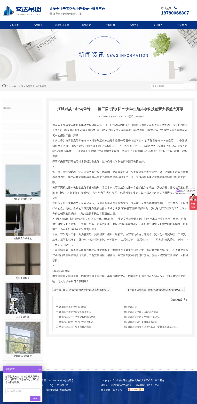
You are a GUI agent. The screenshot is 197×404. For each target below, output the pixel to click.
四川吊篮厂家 (23, 317)
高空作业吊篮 (62, 25)
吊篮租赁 (38, 25)
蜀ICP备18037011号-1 (122, 385)
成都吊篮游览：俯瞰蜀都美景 (142, 321)
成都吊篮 (132, 307)
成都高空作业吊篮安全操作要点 (75, 312)
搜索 (189, 86)
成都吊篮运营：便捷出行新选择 (144, 317)
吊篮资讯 (134, 25)
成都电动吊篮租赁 (23, 356)
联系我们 (182, 25)
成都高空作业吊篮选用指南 (73, 307)
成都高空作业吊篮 (23, 238)
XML (157, 385)
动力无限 (117, 390)
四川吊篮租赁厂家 (23, 199)
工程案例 (110, 25)
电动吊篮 (86, 25)
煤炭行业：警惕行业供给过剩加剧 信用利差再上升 (162, 289)
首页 (20, 86)
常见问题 (13, 136)
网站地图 (140, 385)
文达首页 (14, 25)
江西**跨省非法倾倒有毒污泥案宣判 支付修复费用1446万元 (93, 289)
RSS (150, 385)
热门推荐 (13, 157)
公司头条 (13, 115)
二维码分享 (139, 116)
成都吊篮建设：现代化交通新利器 (76, 321)
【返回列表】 (176, 299)
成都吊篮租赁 (23, 277)
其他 (10, 147)
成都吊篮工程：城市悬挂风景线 (75, 326)
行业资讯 (42, 86)
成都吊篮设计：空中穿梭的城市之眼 (77, 317)
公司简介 (158, 25)
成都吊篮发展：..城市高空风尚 (143, 312)
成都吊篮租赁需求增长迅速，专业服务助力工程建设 (154, 326)
